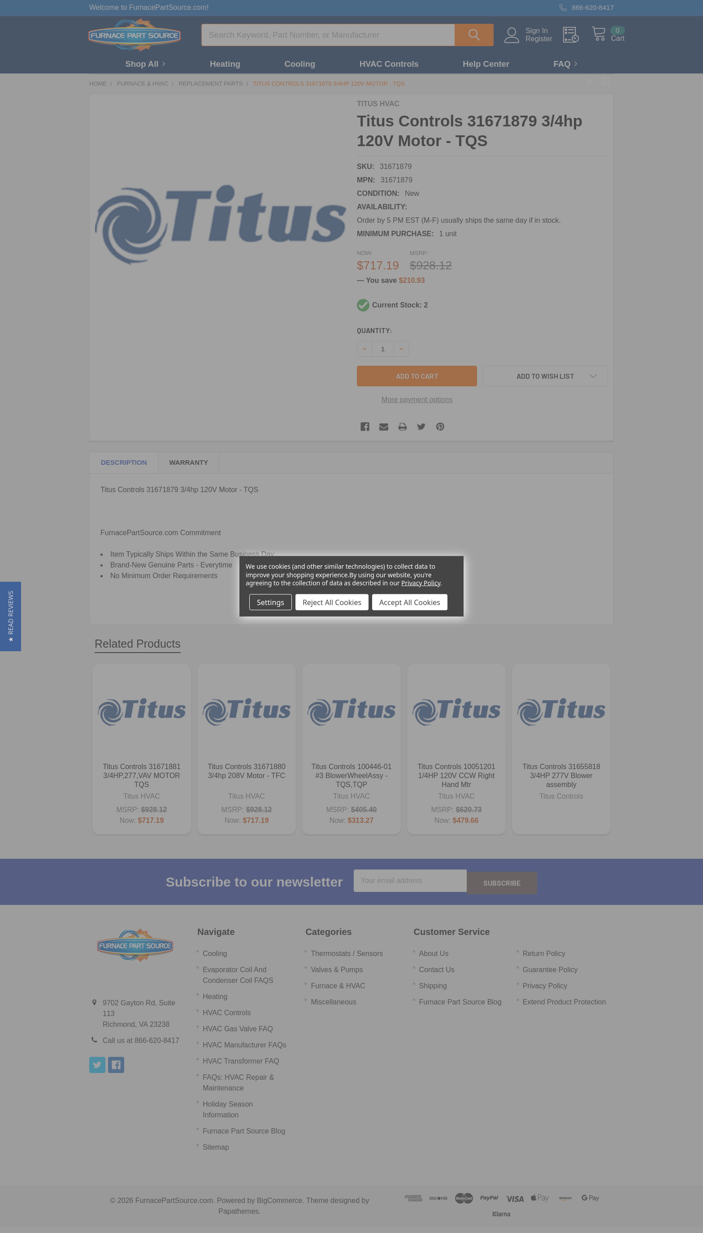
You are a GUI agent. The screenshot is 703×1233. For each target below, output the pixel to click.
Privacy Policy (420, 582)
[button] (10, 616)
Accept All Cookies (409, 602)
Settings (270, 602)
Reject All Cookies (332, 602)
